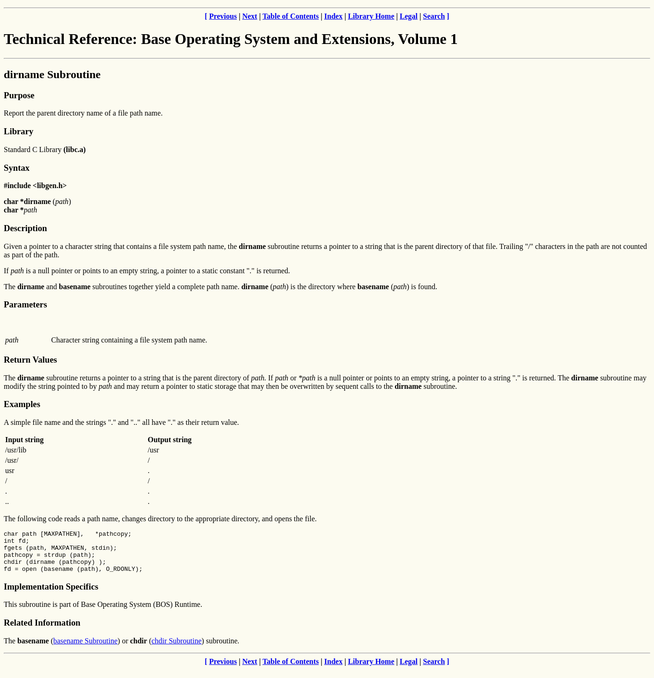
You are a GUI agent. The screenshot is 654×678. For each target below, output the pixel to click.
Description (25, 228)
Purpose (19, 95)
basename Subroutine (85, 649)
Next (249, 16)
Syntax (16, 168)
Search (434, 16)
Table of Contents (291, 16)
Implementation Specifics (51, 595)
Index (333, 16)
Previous (223, 16)
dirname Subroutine (52, 74)
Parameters (25, 304)
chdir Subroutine (177, 649)
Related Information (42, 631)
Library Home (371, 16)
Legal (409, 16)
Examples (22, 404)
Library (18, 131)
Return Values (30, 360)
